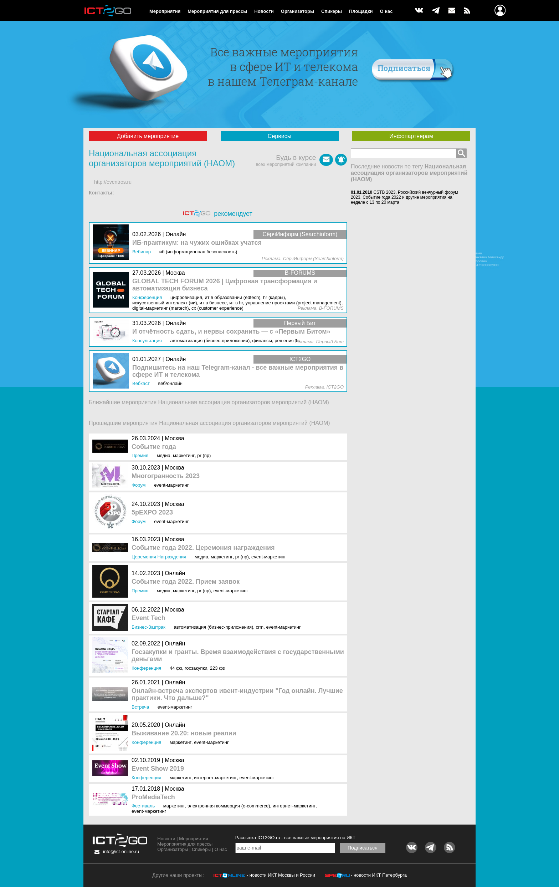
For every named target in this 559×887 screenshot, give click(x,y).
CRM (260, 627)
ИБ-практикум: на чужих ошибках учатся (197, 242)
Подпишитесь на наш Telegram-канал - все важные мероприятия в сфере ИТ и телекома (237, 371)
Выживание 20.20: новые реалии (184, 733)
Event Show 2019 (158, 768)
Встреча (140, 707)
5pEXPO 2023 (152, 512)
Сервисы (279, 136)
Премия (140, 455)
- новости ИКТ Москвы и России (281, 875)
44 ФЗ (176, 668)
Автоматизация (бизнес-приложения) (213, 627)
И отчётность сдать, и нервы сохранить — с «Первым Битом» (231, 331)
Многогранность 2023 (166, 476)
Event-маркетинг (171, 485)
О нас (386, 11)
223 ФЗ (217, 668)
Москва (174, 438)
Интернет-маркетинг (215, 777)
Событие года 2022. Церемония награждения (203, 547)
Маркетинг (184, 455)
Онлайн (175, 573)
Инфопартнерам (411, 136)
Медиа (163, 455)
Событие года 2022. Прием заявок (186, 581)
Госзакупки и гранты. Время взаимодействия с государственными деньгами (238, 656)
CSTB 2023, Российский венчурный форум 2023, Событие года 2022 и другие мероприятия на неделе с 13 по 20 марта (404, 197)
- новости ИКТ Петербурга (379, 875)
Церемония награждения (159, 556)
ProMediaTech (153, 797)
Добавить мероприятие (148, 136)
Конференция (146, 668)
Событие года (154, 447)
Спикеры (331, 11)
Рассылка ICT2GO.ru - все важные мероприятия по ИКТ (295, 837)
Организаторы (297, 11)
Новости (264, 11)
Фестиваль (143, 806)
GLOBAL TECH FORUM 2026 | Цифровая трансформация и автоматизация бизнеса (224, 285)
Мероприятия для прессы (217, 11)
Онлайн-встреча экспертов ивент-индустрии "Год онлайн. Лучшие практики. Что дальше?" (237, 694)
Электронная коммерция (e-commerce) (229, 806)
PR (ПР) (204, 455)
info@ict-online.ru (121, 851)
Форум (139, 485)
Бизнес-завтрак (148, 627)
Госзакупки (196, 668)
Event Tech (148, 618)
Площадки (361, 11)
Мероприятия (164, 11)
